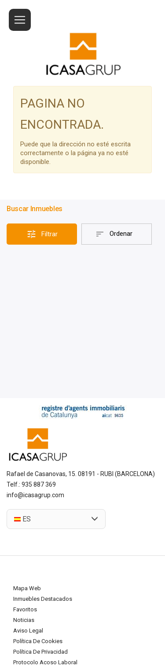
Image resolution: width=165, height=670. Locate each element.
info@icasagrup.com (35, 495)
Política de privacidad (40, 651)
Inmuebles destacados (42, 599)
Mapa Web (27, 588)
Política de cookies (37, 641)
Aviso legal (28, 630)
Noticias (23, 620)
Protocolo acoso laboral (45, 662)
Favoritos (25, 609)
